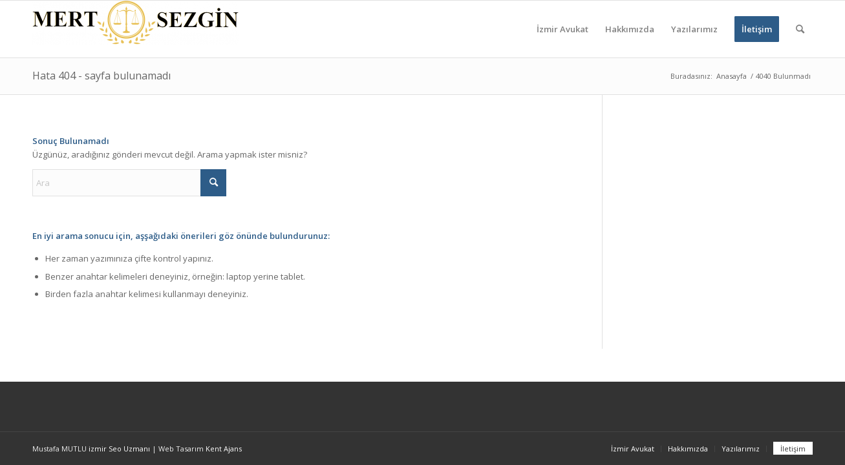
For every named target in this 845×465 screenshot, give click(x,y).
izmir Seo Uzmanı (119, 448)
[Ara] (800, 29)
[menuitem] (562, 29)
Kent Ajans (224, 448)
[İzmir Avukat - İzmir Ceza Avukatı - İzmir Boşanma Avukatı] (135, 29)
